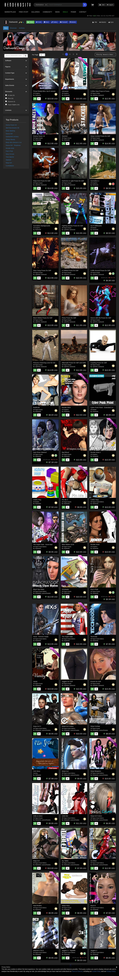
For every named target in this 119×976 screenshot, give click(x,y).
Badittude (36, 407)
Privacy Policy (111, 971)
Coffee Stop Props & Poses (99, 91)
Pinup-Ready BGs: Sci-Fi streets (44, 91)
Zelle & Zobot (37, 816)
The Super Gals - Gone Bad (42, 544)
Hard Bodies (37, 905)
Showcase (13, 28)
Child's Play (37, 500)
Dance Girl (9, 134)
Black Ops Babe (38, 589)
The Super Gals (67, 636)
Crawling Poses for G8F (98, 363)
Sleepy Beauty (10, 139)
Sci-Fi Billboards (96, 226)
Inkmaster (65, 91)
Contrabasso (10, 166)
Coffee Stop (94, 500)
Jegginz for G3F (67, 681)
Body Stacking (10, 131)
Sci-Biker (93, 861)
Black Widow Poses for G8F (42, 318)
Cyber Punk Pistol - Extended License (103, 407)
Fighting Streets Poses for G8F (72, 226)
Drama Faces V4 (11, 125)
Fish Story (36, 771)
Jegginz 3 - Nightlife (68, 950)
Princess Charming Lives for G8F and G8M (48, 363)
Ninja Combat (95, 726)
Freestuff (63, 22)
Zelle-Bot (65, 816)
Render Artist (10, 148)
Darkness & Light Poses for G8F (73, 181)
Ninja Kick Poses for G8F (42, 181)
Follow (30, 22)
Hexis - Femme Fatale (40, 636)
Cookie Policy (96, 971)
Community (47, 12)
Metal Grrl (65, 771)
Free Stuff (23, 12)
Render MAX (66, 407)
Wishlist (73, 22)
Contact (82, 12)
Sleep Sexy (66, 905)
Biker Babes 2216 (68, 544)
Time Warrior (10, 157)
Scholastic (65, 589)
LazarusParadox (46, 593)
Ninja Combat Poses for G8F (100, 136)
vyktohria (95, 95)
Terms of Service (77, 971)
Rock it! (93, 905)
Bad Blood (65, 452)
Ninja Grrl (9, 163)
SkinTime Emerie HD (12, 128)
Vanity (35, 681)
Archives (22, 28)
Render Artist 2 (95, 452)
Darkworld (38, 95)
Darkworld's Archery (12, 136)
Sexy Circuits (10, 154)
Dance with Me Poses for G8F (100, 318)
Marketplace (10, 12)
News (57, 12)
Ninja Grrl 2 (37, 726)
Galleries (35, 12)
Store (46, 22)
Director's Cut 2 (38, 950)
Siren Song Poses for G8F (42, 270)
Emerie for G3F (95, 681)
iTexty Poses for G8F (69, 318)
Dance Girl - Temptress (13, 145)
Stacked (8, 160)
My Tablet (65, 861)
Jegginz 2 (93, 950)
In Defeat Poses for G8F (70, 270)
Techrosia (93, 636)
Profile (38, 22)
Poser (73, 12)
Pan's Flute (9, 151)
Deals (65, 12)
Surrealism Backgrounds (41, 226)
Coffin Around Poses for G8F (100, 270)
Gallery (54, 22)
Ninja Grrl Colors (96, 816)
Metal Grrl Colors (67, 726)
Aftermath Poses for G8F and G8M (74, 363)
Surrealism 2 (94, 181)
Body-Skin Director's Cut (13, 142)
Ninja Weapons (95, 771)
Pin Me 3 (65, 500)
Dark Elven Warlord (39, 452)
